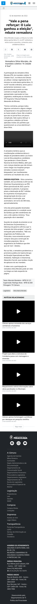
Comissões (11, 461)
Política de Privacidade (18, 600)
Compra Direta (12, 508)
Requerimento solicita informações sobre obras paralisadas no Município (17, 387)
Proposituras (12, 494)
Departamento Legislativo (16, 477)
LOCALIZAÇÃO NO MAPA (17, 571)
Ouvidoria (10, 537)
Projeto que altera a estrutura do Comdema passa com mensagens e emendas (15, 356)
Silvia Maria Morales (19, 291)
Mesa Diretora (12, 458)
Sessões (10, 499)
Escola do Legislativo (14, 482)
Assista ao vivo (12, 518)
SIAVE (9, 501)
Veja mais (18, 427)
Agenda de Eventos (14, 456)
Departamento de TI (14, 480)
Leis (8, 496)
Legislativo (6, 291)
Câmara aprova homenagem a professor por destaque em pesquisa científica (17, 418)
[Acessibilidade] (3, 3)
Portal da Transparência (16, 527)
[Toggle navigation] (3, 8)
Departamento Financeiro (16, 472)
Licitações (10, 510)
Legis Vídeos (11, 520)
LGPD (9, 529)
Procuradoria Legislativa (16, 475)
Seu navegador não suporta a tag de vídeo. (18, 139)
